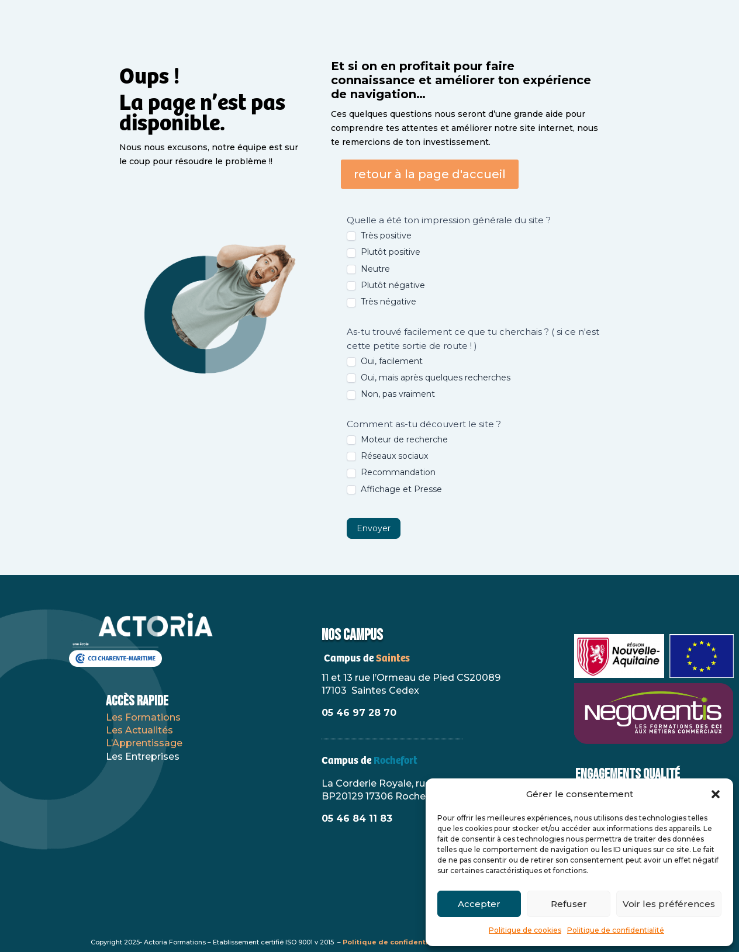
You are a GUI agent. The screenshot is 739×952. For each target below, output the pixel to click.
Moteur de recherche (397, 439)
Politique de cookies (525, 930)
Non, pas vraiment (391, 394)
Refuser (569, 903)
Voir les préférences (669, 903)
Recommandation (391, 472)
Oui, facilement (385, 361)
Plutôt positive (383, 252)
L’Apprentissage (144, 743)
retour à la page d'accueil (430, 174)
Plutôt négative (386, 285)
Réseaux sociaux (387, 456)
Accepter (479, 903)
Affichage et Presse (394, 489)
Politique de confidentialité (615, 930)
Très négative (381, 301)
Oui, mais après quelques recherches (428, 377)
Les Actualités (139, 730)
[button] (715, 794)
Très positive (379, 235)
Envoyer (374, 528)
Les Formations (143, 717)
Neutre (368, 269)
